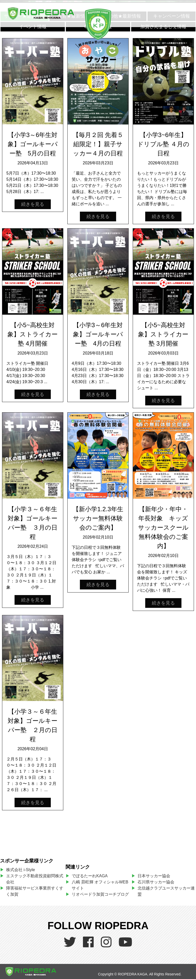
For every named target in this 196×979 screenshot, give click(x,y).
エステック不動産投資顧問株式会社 (34, 879)
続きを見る (32, 204)
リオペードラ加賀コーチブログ (100, 894)
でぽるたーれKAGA (89, 876)
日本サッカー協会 (154, 876)
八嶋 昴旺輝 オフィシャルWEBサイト (100, 885)
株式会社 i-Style (20, 870)
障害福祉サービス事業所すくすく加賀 (34, 891)
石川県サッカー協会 (156, 882)
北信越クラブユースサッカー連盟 (166, 891)
